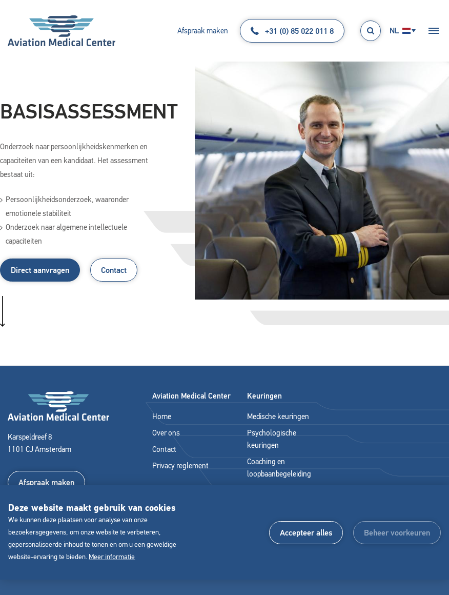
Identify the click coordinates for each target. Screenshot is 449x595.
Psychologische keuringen (271, 439)
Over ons (166, 433)
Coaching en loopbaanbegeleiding (279, 468)
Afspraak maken (202, 31)
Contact (114, 270)
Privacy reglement (180, 466)
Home (161, 416)
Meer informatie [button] (112, 557)
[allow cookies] (306, 532)
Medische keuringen (278, 416)
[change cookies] (397, 532)
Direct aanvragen (40, 270)
